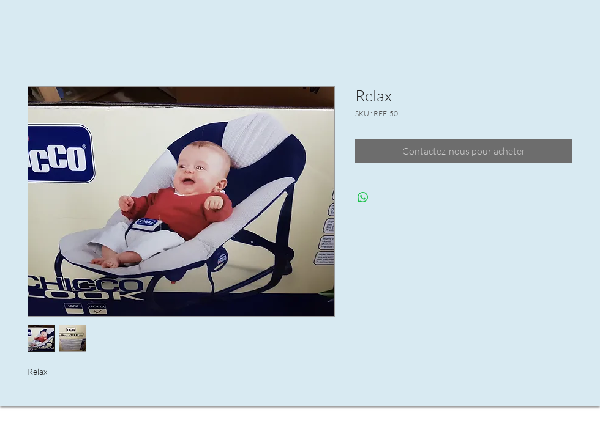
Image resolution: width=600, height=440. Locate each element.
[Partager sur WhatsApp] (363, 197)
